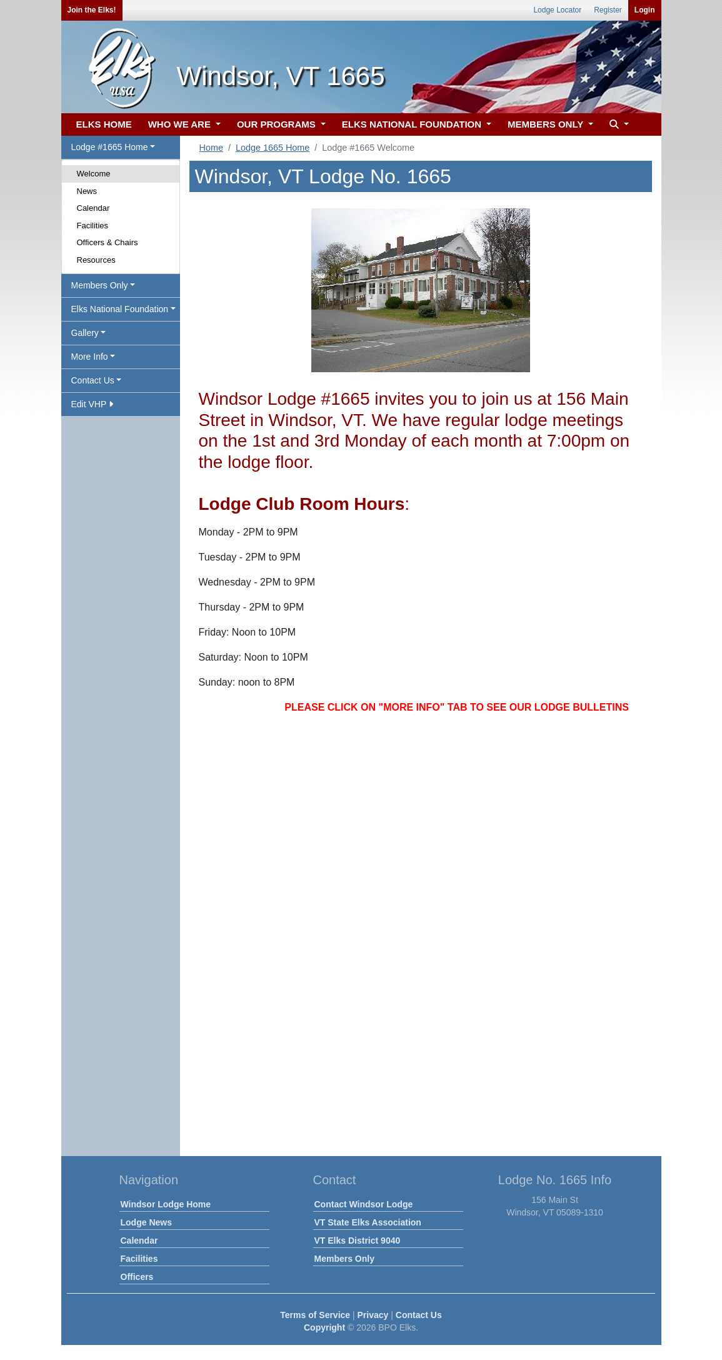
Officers (137, 1277)
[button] (617, 125)
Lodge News (146, 1222)
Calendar (93, 208)
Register (608, 10)
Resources (96, 260)
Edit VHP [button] (92, 404)
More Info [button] (89, 357)
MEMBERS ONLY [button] (547, 124)
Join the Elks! (92, 10)
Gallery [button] (85, 333)
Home (211, 148)
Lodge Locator (557, 10)
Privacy (373, 1315)
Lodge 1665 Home (272, 148)
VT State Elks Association (367, 1222)
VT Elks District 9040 (357, 1241)
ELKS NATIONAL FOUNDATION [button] (413, 124)
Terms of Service (315, 1315)
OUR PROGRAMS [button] (277, 124)
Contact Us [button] (92, 380)
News (87, 191)
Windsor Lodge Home (166, 1204)
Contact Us (419, 1315)
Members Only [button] (99, 285)
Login (644, 10)
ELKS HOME (104, 124)
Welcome (94, 173)
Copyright (324, 1327)
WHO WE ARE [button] (180, 124)
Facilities (93, 225)
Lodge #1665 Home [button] (109, 147)
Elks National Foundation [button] (120, 309)
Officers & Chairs (107, 242)
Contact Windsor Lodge (363, 1204)
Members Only (344, 1259)
